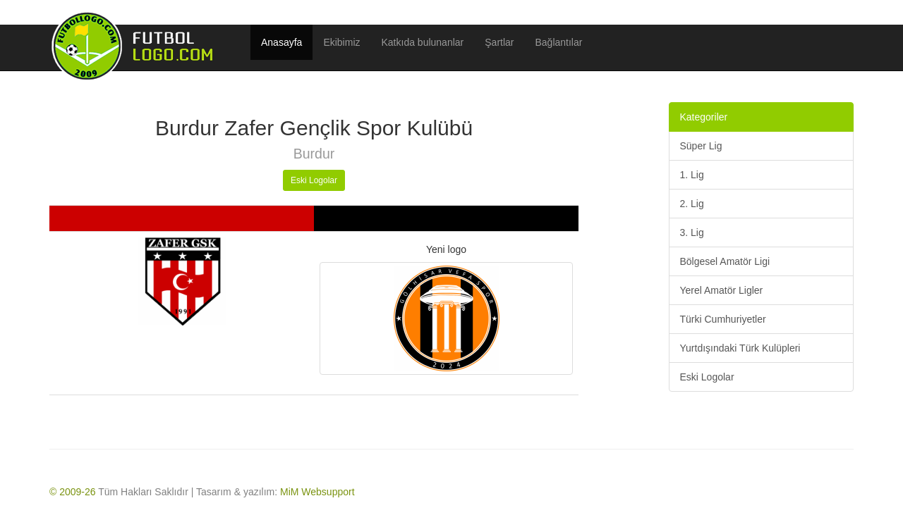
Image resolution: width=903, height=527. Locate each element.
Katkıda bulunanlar (423, 42)
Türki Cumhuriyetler (723, 319)
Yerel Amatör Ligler (721, 290)
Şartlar (499, 42)
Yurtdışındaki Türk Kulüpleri (740, 348)
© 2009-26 (72, 491)
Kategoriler (704, 117)
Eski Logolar (314, 180)
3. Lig (692, 232)
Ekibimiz (341, 42)
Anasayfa (281, 42)
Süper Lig (701, 145)
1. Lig (692, 174)
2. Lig (692, 203)
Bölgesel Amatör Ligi (725, 261)
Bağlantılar (559, 42)
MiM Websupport (317, 491)
